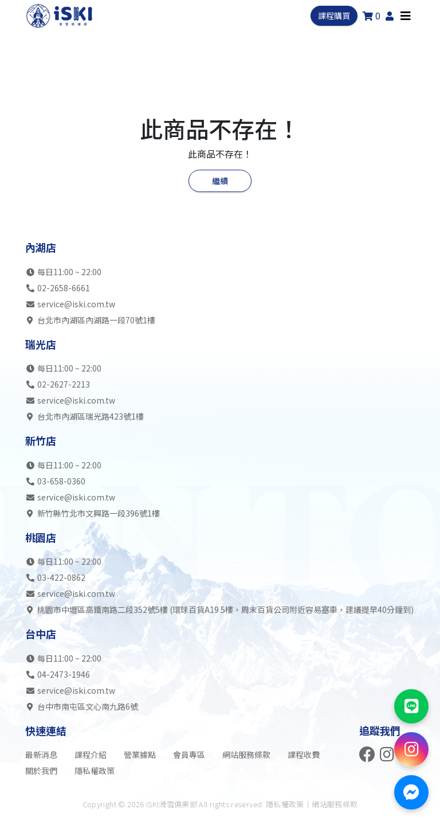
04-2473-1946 (63, 674)
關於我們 (41, 770)
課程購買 (334, 15)
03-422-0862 (61, 577)
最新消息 (41, 754)
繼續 (220, 180)
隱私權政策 (94, 770)
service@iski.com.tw (76, 304)
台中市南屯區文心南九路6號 (81, 706)
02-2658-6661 (63, 288)
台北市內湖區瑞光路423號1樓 (84, 416)
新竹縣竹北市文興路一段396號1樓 (92, 513)
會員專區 (189, 754)
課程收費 (304, 754)
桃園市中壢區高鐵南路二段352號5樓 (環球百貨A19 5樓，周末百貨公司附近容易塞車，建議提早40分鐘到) (219, 609)
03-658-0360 (61, 481)
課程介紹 (90, 754)
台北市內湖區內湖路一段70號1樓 (90, 320)
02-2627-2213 (63, 384)
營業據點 (140, 754)
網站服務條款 (246, 754)
